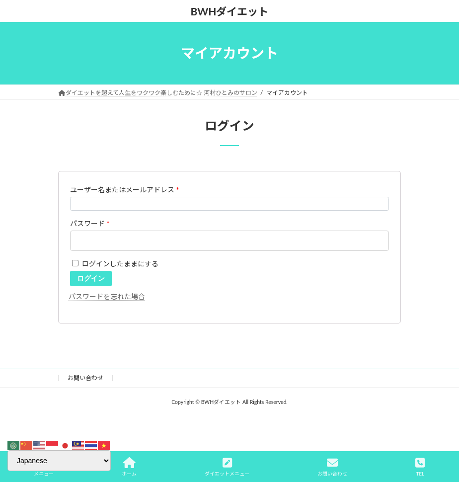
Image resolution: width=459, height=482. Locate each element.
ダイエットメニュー (227, 466)
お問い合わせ (85, 378)
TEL (420, 466)
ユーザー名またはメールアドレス (124, 189)
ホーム (129, 466)
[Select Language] (59, 460)
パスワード (90, 223)
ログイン (91, 278)
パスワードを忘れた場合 (107, 296)
